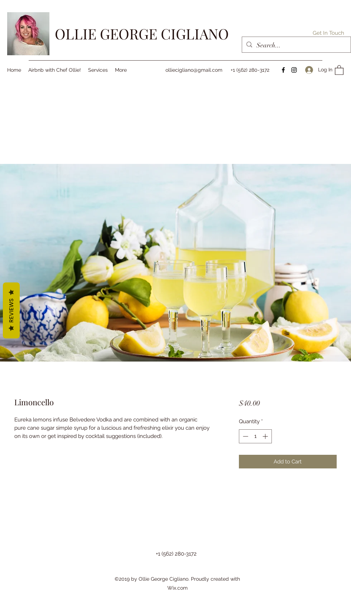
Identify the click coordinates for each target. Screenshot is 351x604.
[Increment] (266, 436)
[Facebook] (283, 70)
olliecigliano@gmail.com (193, 70)
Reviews (11, 310)
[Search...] (296, 45)
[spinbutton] (255, 436)
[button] (328, 33)
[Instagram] (294, 70)
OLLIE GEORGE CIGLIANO (142, 33)
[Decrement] (245, 436)
